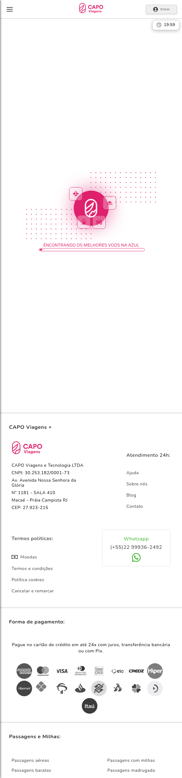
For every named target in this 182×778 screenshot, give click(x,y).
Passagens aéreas (30, 760)
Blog (131, 495)
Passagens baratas (31, 770)
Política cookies (28, 580)
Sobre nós (136, 484)
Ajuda (132, 473)
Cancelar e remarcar (33, 591)
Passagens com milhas (131, 760)
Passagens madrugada (131, 770)
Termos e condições (32, 569)
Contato (134, 506)
